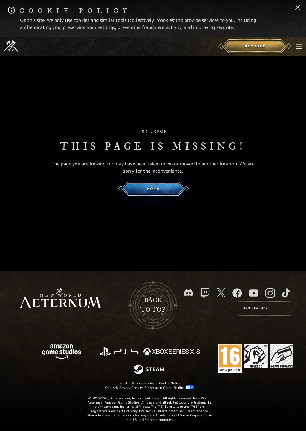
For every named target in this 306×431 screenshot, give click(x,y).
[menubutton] (299, 46)
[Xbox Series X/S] (171, 352)
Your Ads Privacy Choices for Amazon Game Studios (150, 387)
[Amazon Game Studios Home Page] (61, 352)
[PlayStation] (119, 352)
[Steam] (149, 370)
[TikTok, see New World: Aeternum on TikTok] (286, 293)
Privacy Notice (143, 383)
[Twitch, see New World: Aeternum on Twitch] (205, 293)
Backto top (153, 305)
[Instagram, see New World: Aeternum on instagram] (270, 293)
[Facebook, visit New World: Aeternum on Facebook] (237, 293)
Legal (123, 383)
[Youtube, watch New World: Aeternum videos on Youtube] (253, 293)
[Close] (297, 8)
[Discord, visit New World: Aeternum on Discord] (188, 293)
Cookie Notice (169, 383)
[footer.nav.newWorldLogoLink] (60, 298)
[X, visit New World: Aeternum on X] (221, 292)
